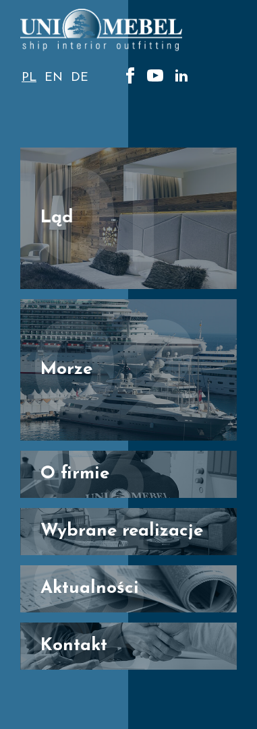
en (54, 77)
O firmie (74, 474)
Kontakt (73, 646)
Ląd (57, 218)
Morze (66, 369)
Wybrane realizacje (121, 531)
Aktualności (89, 588)
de (79, 77)
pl (29, 77)
